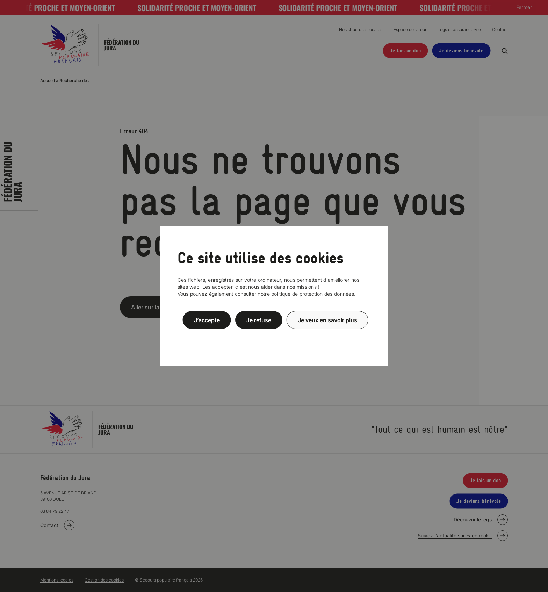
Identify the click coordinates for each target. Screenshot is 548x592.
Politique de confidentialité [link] (274, 336)
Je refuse (258, 319)
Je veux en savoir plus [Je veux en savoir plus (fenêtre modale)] (327, 319)
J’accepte (207, 319)
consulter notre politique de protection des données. (295, 294)
